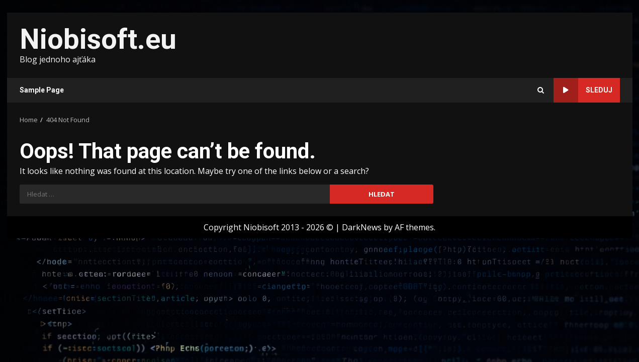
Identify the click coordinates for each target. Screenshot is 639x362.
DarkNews (362, 227)
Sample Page (42, 90)
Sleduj (583, 90)
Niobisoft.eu (98, 39)
